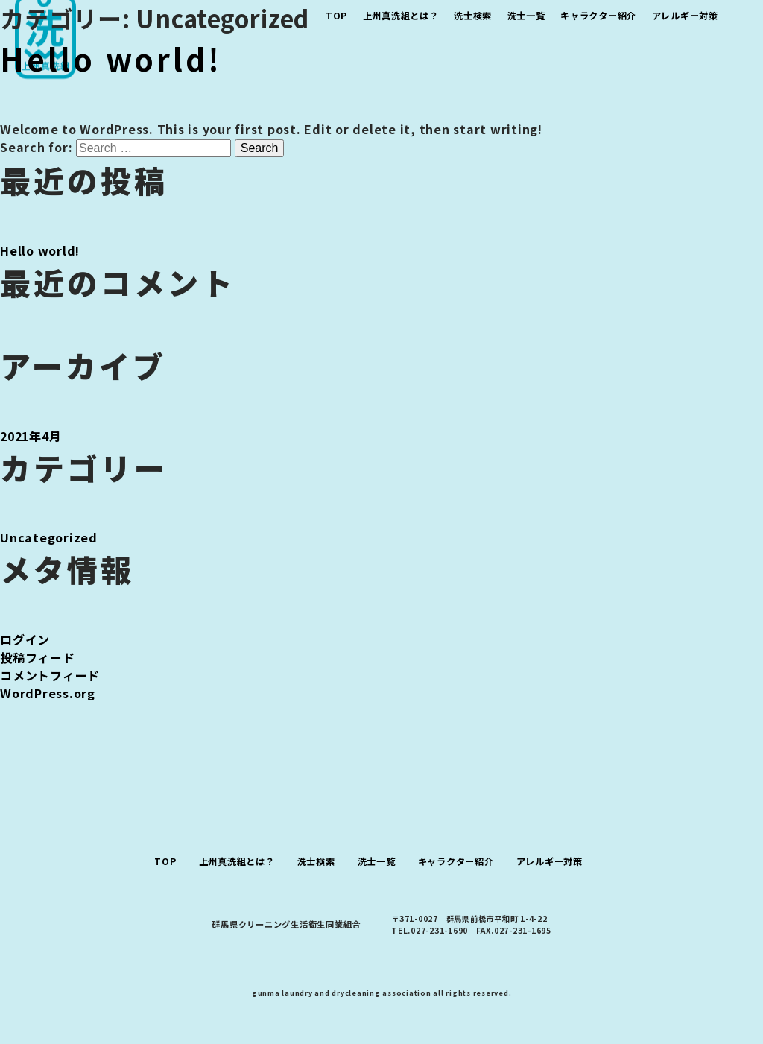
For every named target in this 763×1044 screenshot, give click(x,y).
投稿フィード (37, 657)
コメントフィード (50, 675)
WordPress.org (47, 693)
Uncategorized (49, 537)
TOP (165, 861)
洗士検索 (316, 861)
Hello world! (111, 58)
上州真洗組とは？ (237, 861)
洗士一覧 (377, 861)
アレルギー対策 (549, 861)
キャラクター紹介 (456, 861)
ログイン (25, 639)
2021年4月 (30, 436)
